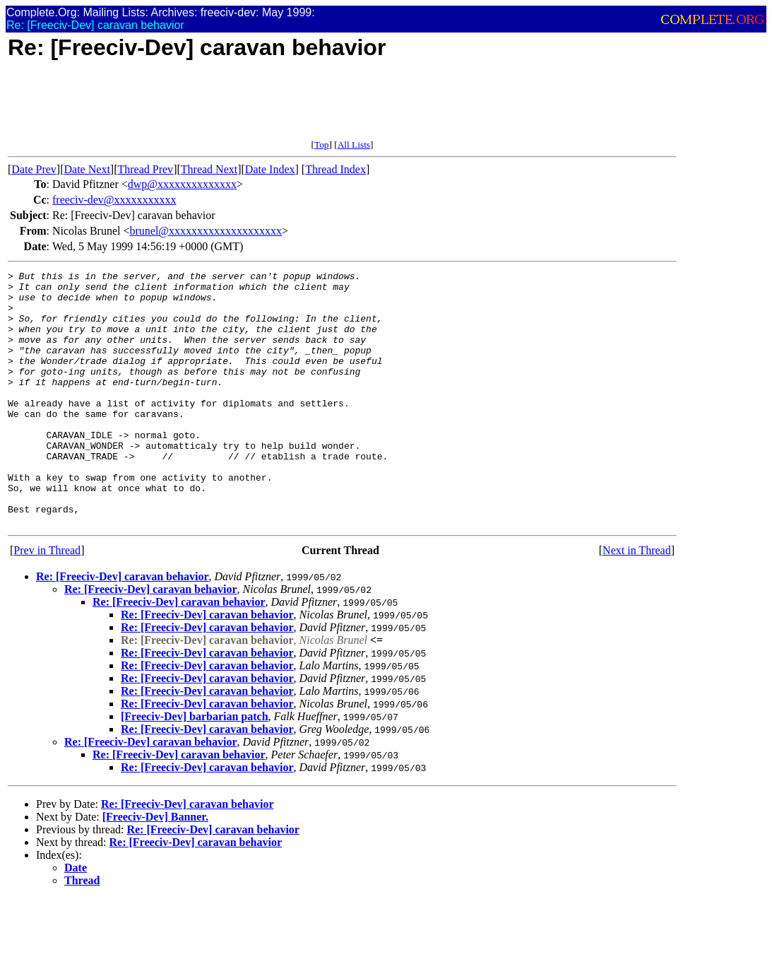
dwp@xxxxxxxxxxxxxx (182, 184)
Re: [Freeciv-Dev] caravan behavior (122, 627)
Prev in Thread (47, 601)
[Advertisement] (265, 107)
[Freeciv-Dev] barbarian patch (194, 767)
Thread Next (209, 169)
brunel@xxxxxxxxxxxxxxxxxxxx (205, 231)
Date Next (87, 169)
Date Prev (34, 169)
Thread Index (335, 169)
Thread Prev (145, 169)
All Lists (354, 144)
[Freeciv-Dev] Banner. (155, 868)
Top (321, 144)
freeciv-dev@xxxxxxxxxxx (114, 200)
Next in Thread (636, 601)
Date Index (270, 169)
